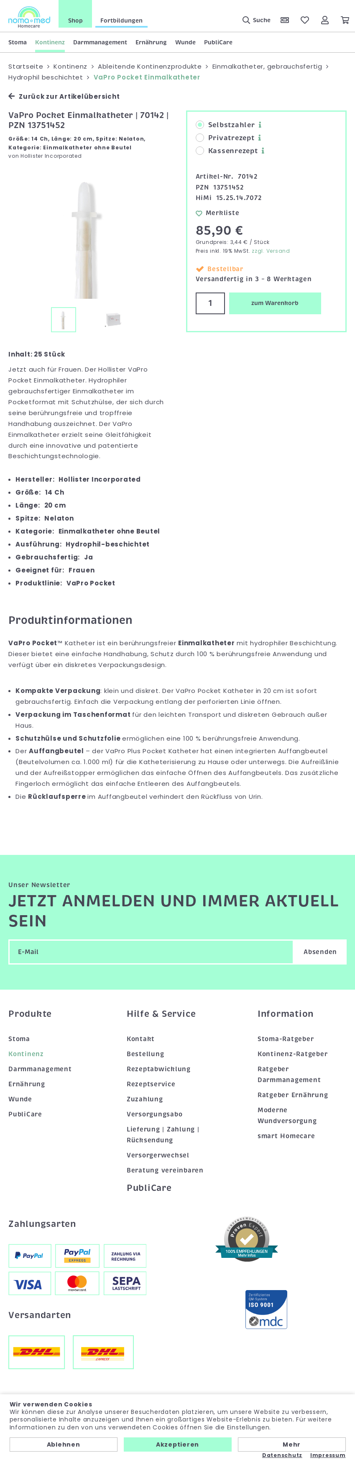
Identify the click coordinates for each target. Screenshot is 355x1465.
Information (286, 1013)
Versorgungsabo (155, 1114)
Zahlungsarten (42, 1224)
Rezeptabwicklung (159, 1069)
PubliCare (218, 42)
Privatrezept (225, 138)
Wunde (185, 42)
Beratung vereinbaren (165, 1170)
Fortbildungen (121, 20)
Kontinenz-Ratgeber (293, 1054)
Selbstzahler (225, 125)
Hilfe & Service (161, 1013)
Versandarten (39, 1315)
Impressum (328, 1455)
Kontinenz (50, 42)
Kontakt (141, 1039)
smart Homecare (286, 1136)
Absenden (320, 952)
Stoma (17, 42)
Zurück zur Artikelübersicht (64, 96)
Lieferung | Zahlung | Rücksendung (163, 1135)
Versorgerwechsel (158, 1155)
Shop (75, 20)
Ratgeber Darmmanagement (289, 1074)
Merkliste (218, 213)
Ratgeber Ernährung (293, 1095)
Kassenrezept (227, 151)
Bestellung (145, 1054)
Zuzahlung (145, 1099)
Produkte (30, 1013)
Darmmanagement (100, 42)
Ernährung (151, 42)
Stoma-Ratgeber (286, 1039)
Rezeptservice (151, 1084)
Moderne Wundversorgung (287, 1115)
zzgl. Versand (271, 250)
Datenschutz (282, 1455)
